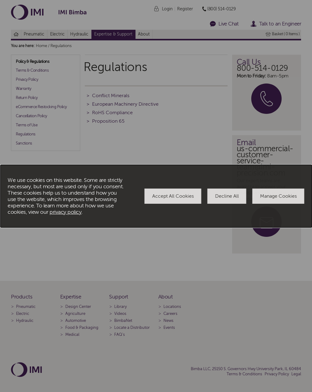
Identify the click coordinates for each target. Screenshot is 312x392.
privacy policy (65, 212)
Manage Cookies (278, 196)
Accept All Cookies (173, 196)
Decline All (227, 196)
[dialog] (156, 196)
